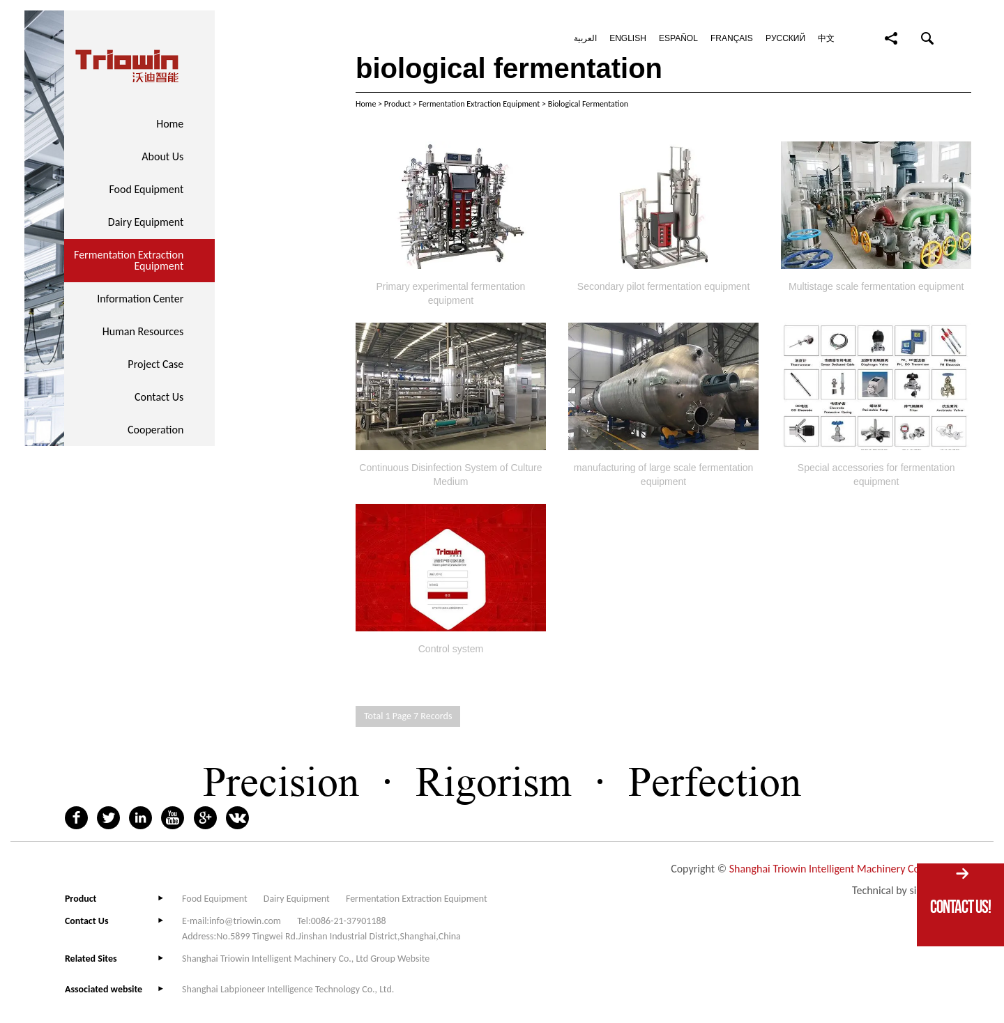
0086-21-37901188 (348, 921)
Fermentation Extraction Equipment (128, 260)
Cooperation (155, 429)
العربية (585, 38)
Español (678, 38)
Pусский (785, 38)
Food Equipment (146, 189)
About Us (162, 156)
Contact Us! (960, 906)
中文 (826, 38)
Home (169, 123)
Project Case (155, 364)
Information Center (140, 298)
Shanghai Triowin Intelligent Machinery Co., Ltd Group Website (305, 958)
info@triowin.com (245, 921)
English (627, 38)
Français (731, 38)
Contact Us (159, 396)
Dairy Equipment (146, 222)
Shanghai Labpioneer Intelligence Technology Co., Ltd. (288, 989)
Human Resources (143, 331)
